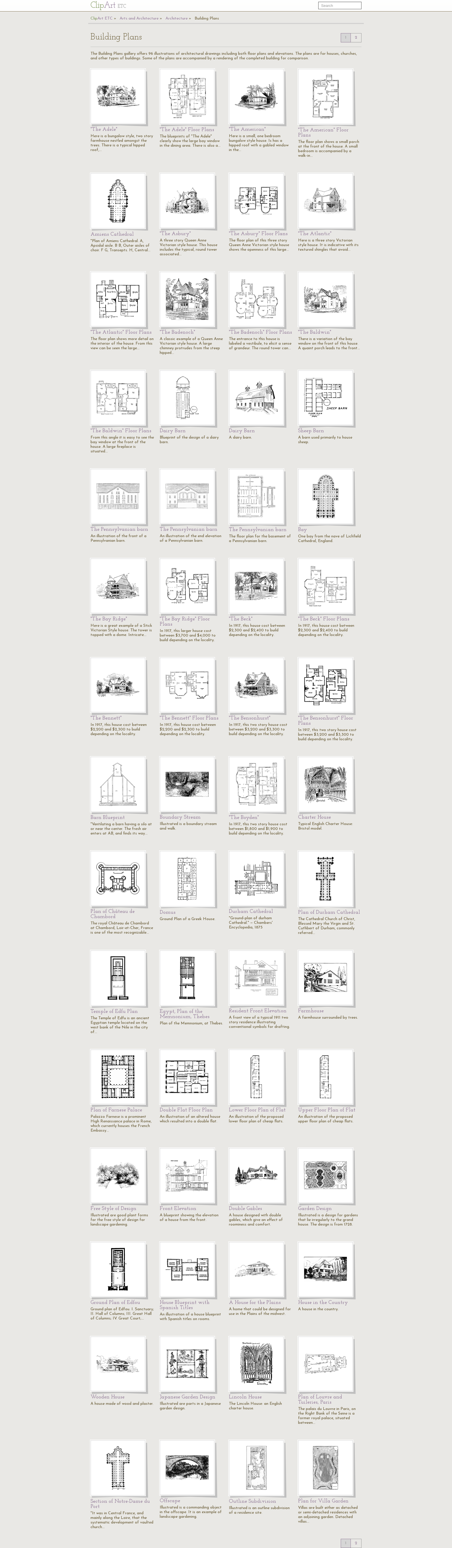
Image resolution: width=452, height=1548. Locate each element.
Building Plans (207, 18)
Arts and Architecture (139, 18)
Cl (108, 5)
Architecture (176, 18)
